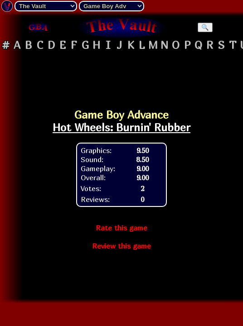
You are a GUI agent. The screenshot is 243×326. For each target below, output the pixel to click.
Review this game (121, 245)
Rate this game (121, 227)
